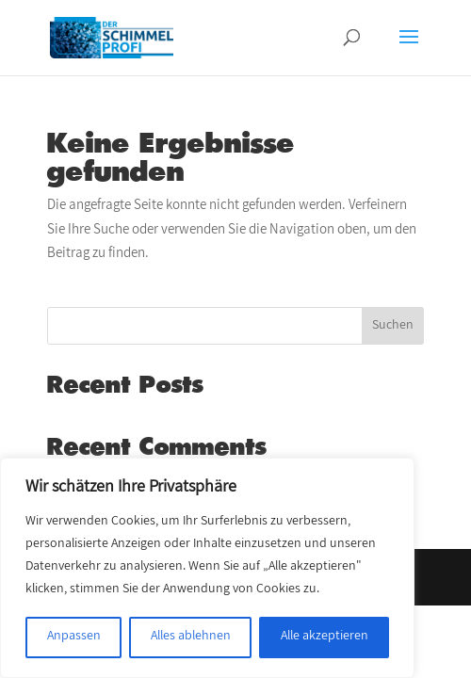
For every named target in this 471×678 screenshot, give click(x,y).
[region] (207, 568)
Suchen (393, 326)
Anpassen (74, 637)
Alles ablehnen (191, 637)
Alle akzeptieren (324, 637)
